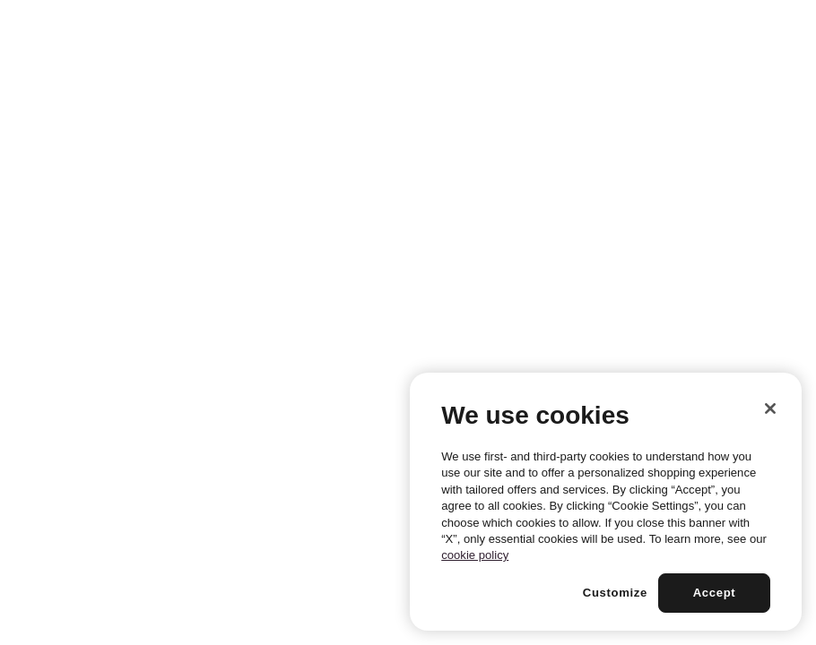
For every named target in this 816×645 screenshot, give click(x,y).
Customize (615, 592)
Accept (714, 592)
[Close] (770, 408)
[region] (606, 502)
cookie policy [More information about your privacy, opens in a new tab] (474, 555)
